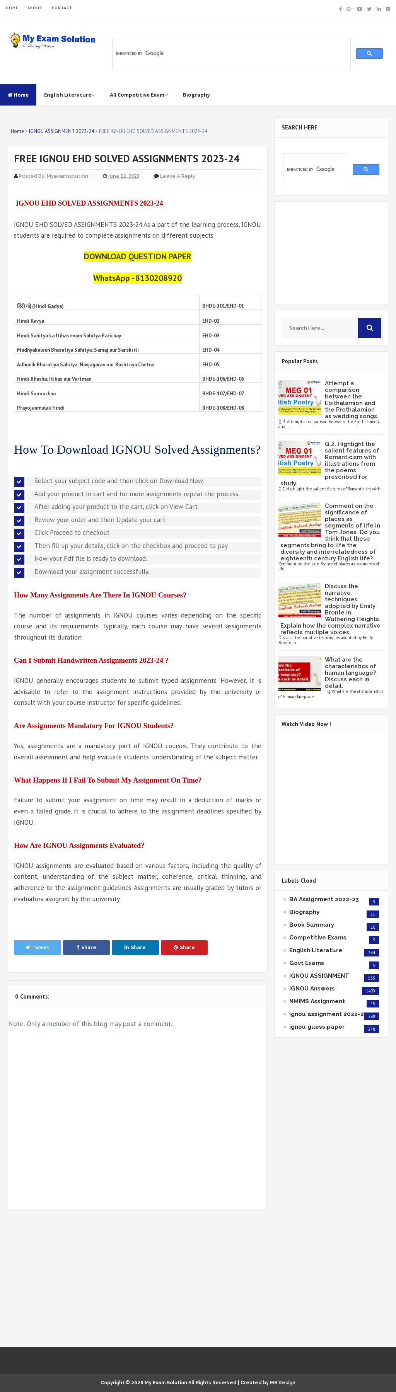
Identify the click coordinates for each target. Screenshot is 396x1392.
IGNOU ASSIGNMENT (319, 975)
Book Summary (311, 924)
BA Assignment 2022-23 (324, 899)
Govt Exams (306, 963)
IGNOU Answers (312, 988)
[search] (230, 53)
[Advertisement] (137, 1279)
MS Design (282, 1382)
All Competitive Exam (138, 94)
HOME (12, 7)
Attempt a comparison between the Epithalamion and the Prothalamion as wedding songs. (352, 400)
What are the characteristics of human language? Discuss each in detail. (350, 672)
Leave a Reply (177, 176)
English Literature (69, 94)
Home (18, 94)
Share (86, 947)
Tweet (37, 947)
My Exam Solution (166, 1382)
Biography (196, 94)
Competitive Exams (317, 937)
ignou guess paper (317, 1026)
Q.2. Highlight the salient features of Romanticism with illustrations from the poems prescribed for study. (329, 464)
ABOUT (35, 7)
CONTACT (62, 7)
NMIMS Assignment (317, 1001)
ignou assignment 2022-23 (328, 1014)
